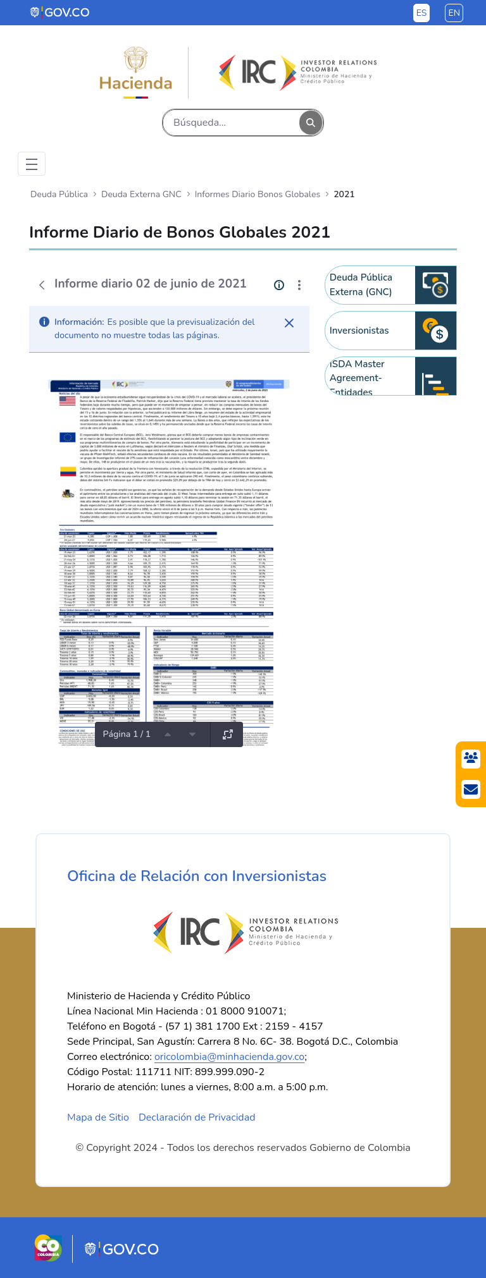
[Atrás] (41, 285)
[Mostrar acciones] (299, 285)
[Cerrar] (289, 323)
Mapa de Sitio (98, 1117)
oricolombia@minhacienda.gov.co (229, 1057)
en (454, 13)
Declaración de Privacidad (197, 1117)
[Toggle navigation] (32, 164)
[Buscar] (231, 122)
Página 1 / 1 (127, 734)
